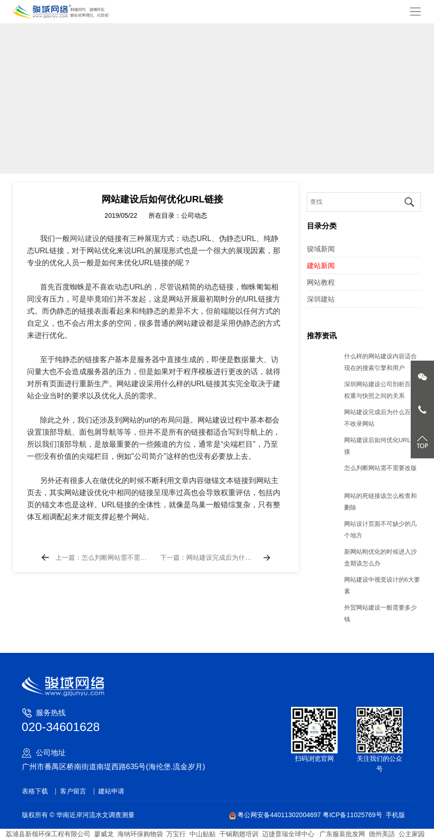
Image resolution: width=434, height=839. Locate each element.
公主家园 (412, 834)
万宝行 (176, 834)
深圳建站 (321, 299)
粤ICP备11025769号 (352, 815)
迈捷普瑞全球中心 (288, 834)
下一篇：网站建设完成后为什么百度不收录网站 (208, 563)
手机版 (395, 815)
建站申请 (111, 791)
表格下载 (35, 791)
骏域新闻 (321, 249)
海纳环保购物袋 (140, 834)
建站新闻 (321, 265)
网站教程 (321, 282)
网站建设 (85, 244)
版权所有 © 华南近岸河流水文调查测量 (78, 815)
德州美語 (382, 834)
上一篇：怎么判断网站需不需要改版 (103, 563)
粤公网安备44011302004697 (276, 815)
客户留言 (73, 791)
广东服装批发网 (342, 834)
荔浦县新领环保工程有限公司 (48, 834)
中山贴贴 (203, 834)
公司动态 (194, 221)
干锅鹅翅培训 (238, 834)
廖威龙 (104, 834)
